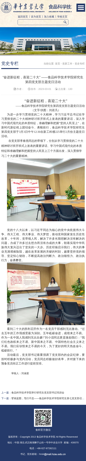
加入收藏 (49, 16)
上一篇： (32, 392)
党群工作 (67, 63)
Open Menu (80, 8)
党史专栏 (80, 63)
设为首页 (36, 16)
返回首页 (23, 16)
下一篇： (43, 398)
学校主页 (62, 16)
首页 (57, 63)
